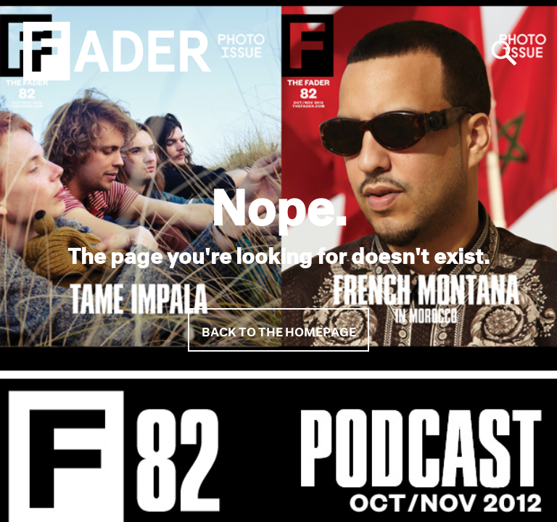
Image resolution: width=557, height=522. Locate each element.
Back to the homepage (279, 329)
